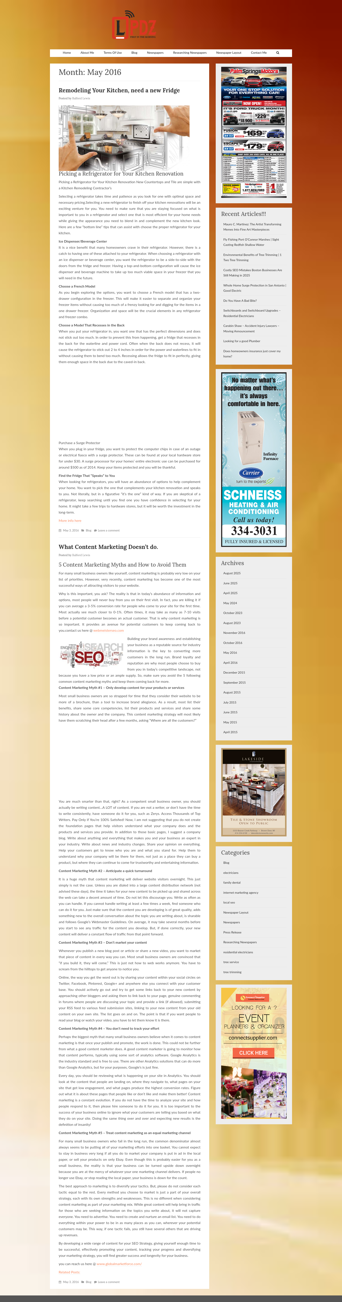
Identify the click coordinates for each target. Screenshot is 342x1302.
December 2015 (234, 672)
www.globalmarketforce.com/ (119, 1264)
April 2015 (230, 732)
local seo (229, 902)
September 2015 (234, 682)
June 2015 (230, 712)
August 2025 (232, 573)
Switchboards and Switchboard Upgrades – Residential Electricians (252, 313)
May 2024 (230, 603)
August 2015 (232, 692)
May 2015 (230, 722)
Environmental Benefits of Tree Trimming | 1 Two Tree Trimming (252, 257)
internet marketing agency (240, 892)
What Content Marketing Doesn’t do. (108, 546)
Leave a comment (109, 530)
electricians (230, 872)
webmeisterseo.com (108, 630)
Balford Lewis (81, 98)
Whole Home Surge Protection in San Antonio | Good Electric (254, 288)
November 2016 (234, 633)
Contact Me (259, 52)
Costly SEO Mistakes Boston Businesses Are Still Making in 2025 (252, 272)
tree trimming (232, 972)
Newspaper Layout (228, 52)
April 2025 (230, 593)
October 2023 (232, 613)
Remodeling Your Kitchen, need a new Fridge (119, 90)
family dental (232, 882)
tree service (231, 962)
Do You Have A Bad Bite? (240, 300)
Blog (134, 52)
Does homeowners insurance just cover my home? (251, 353)
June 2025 (230, 583)
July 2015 (229, 702)
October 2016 (232, 643)
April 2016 (230, 662)
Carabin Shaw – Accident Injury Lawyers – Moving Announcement (251, 328)
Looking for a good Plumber (241, 341)
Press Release (232, 932)
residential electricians (238, 952)
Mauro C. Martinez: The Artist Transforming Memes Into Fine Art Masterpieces (252, 226)
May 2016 (230, 652)
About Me (87, 52)
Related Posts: (69, 1272)
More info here (70, 520)
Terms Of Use (113, 52)
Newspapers (155, 52)
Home (67, 52)
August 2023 (232, 623)
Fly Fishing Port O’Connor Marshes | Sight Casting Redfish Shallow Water (251, 242)
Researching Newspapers (190, 52)
